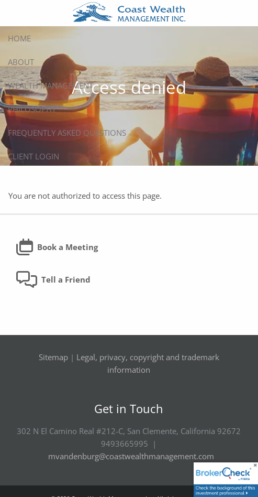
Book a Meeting (57, 247)
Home (19, 38)
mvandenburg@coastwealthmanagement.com (131, 456)
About (21, 62)
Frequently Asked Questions (67, 132)
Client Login (33, 156)
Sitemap (53, 357)
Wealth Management (50, 85)
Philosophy (32, 109)
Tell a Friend (53, 280)
